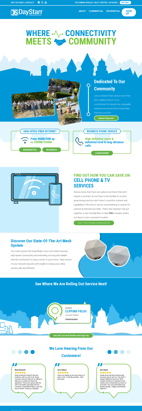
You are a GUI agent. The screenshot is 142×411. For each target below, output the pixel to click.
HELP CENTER (100, 2)
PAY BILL (125, 2)
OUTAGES (113, 2)
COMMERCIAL (96, 11)
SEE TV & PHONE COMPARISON (94, 223)
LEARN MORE (102, 153)
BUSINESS (51, 149)
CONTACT (29, 2)
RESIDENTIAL (113, 11)
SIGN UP (129, 12)
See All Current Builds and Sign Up (71, 335)
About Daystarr (106, 118)
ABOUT (82, 11)
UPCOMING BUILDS (84, 2)
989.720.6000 (17, 2)
